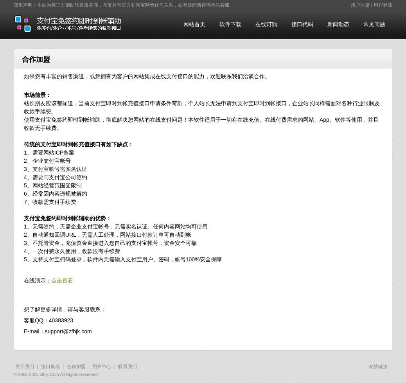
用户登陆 (383, 5)
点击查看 (62, 280)
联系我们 (127, 366)
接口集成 (50, 366)
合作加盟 (76, 366)
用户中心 (101, 366)
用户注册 (360, 5)
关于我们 (24, 366)
